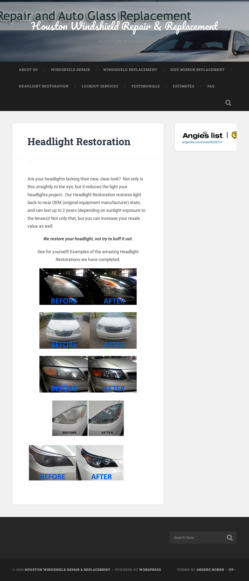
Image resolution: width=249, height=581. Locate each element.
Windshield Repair (70, 69)
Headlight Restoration (44, 86)
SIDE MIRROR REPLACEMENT (197, 69)
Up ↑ (232, 570)
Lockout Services (100, 86)
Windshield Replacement (130, 69)
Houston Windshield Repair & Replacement (124, 25)
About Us (28, 69)
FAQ (211, 86)
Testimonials (145, 86)
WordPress (150, 570)
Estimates (183, 86)
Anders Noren (210, 570)
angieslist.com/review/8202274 (202, 142)
